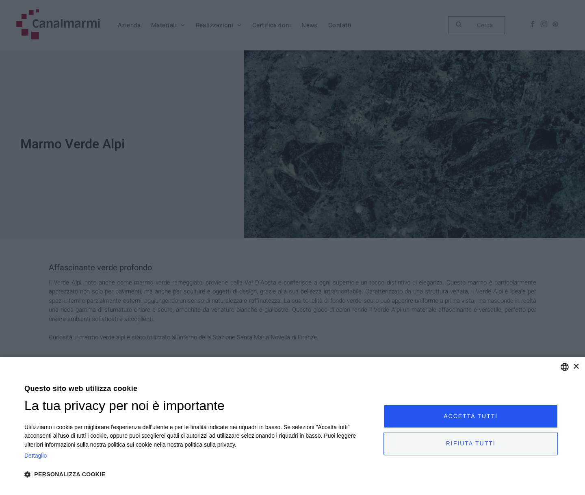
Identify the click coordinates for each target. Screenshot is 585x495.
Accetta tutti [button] (471, 416)
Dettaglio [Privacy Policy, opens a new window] (35, 455)
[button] (198, 474)
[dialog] (292, 426)
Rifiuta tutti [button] (471, 443)
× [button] (576, 367)
